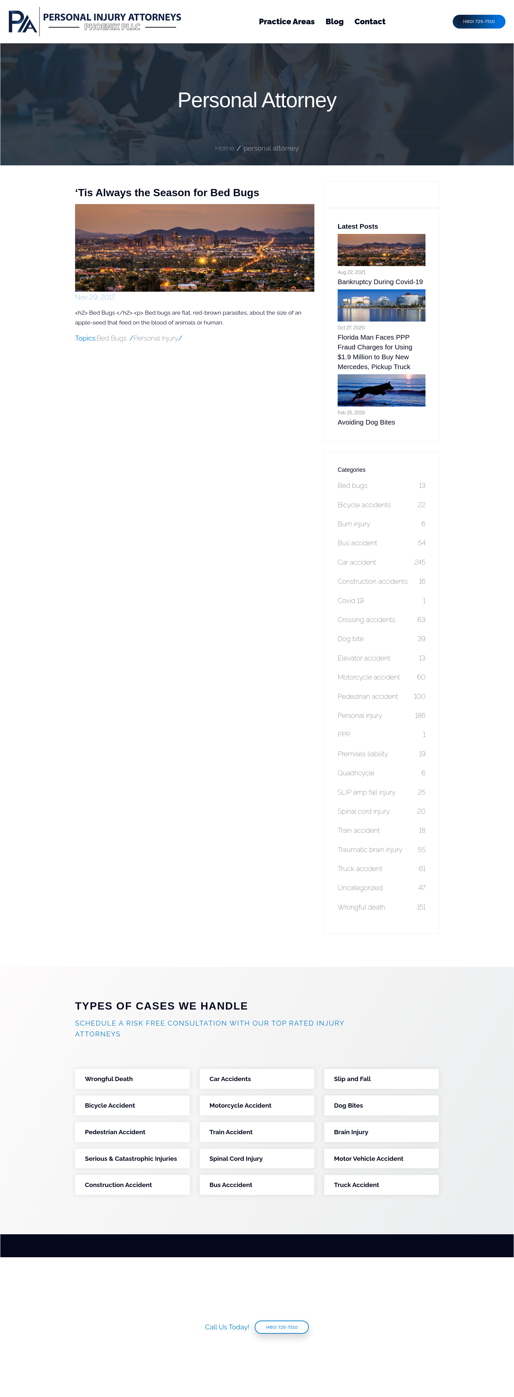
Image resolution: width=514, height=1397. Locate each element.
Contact (370, 21)
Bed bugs (381, 485)
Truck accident (381, 868)
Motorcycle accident (381, 677)
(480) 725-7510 (479, 21)
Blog (335, 21)
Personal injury (381, 715)
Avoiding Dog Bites (366, 422)
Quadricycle (381, 772)
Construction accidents (381, 581)
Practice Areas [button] (287, 21)
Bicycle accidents (381, 504)
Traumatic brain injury (381, 849)
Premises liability (381, 753)
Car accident (381, 562)
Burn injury (381, 523)
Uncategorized (381, 887)
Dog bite (381, 638)
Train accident (381, 830)
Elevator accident (381, 658)
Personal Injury (155, 338)
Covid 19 (381, 600)
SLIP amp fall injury (381, 792)
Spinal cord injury (381, 811)
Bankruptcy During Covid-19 (380, 281)
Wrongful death (381, 907)
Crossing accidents (381, 619)
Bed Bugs (112, 338)
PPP (381, 734)
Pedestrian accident (381, 696)
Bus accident (381, 542)
